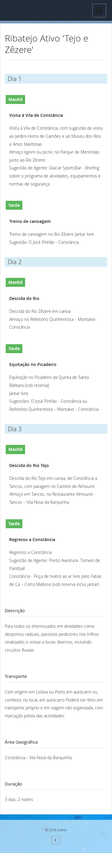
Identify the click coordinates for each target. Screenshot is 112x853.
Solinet (62, 830)
